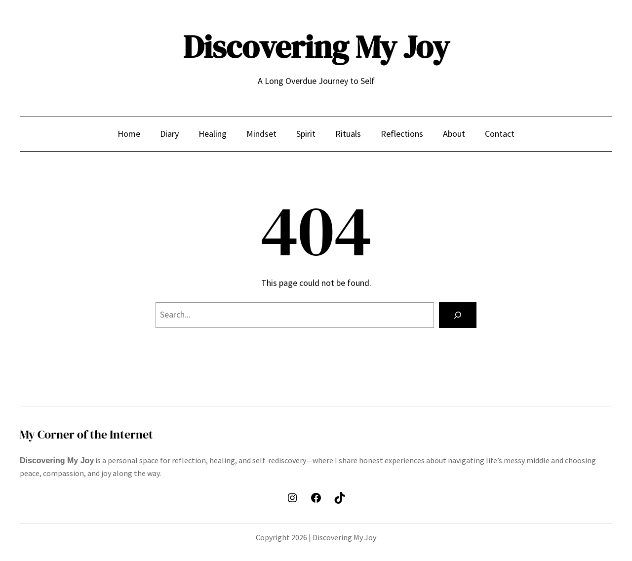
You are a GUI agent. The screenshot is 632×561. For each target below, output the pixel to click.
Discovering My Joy (316, 46)
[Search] (457, 315)
